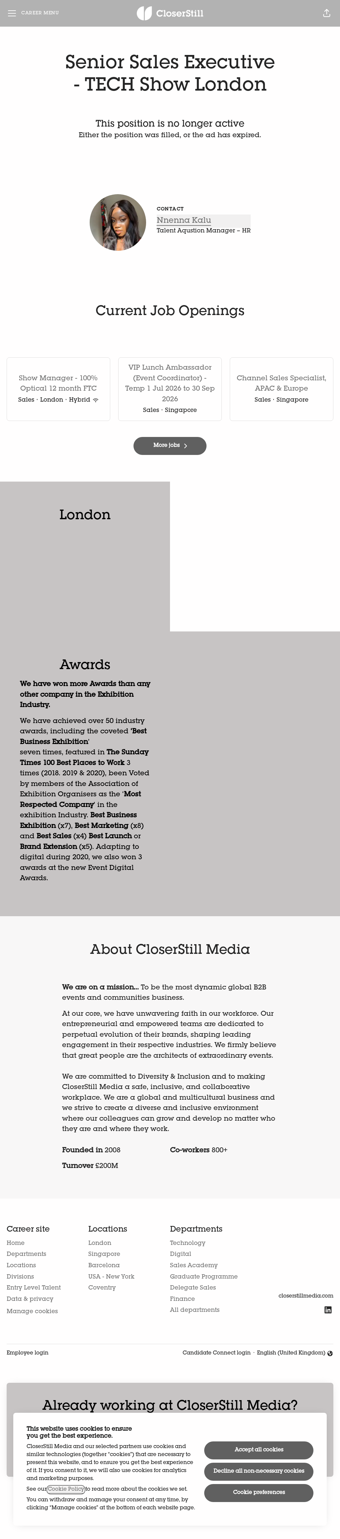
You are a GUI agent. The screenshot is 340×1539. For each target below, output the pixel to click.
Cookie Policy (66, 1489)
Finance (182, 1300)
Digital (180, 1255)
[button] (326, 13)
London (99, 1244)
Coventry (102, 1288)
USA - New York (111, 1277)
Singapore (104, 1255)
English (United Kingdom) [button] (295, 1354)
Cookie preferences (259, 1493)
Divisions (20, 1277)
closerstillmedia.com (306, 1296)
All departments (194, 1311)
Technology (188, 1244)
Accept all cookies (259, 1450)
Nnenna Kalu (184, 221)
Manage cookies (32, 1312)
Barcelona (104, 1266)
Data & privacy (30, 1300)
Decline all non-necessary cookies (258, 1471)
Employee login (27, 1353)
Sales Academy (194, 1266)
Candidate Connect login (217, 1353)
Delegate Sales (193, 1288)
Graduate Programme (204, 1277)
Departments (26, 1255)
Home (16, 1244)
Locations (21, 1266)
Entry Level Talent (34, 1288)
